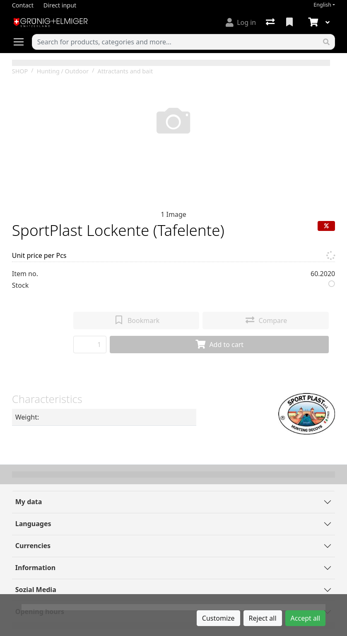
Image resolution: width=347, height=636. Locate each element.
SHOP (20, 71)
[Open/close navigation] (22, 42)
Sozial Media (35, 589)
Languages (33, 523)
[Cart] (312, 22)
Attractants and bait (125, 71)
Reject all (263, 618)
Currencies (33, 545)
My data (28, 501)
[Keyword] (175, 42)
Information (35, 567)
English (322, 4)
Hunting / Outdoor (63, 71)
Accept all (305, 618)
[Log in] (241, 22)
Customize (218, 618)
